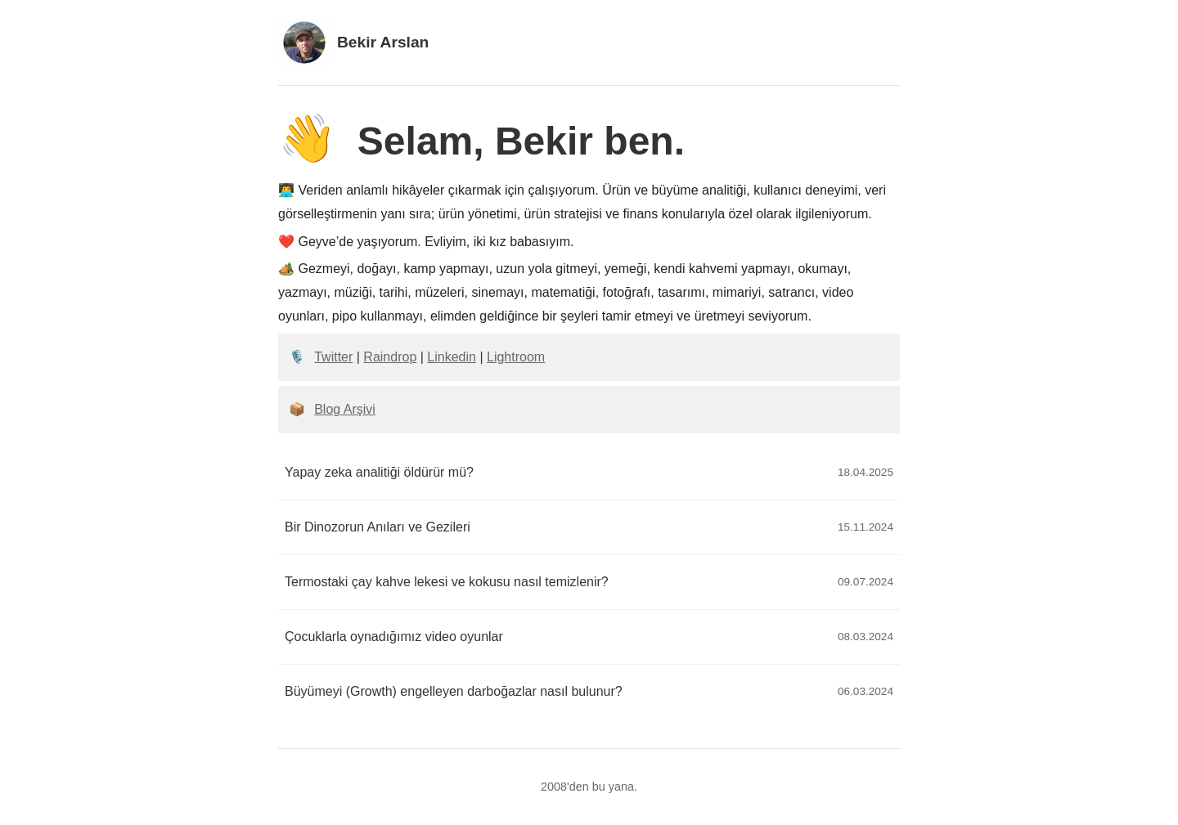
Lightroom (516, 357)
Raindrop (389, 357)
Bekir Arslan (353, 42)
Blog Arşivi (344, 409)
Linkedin (451, 357)
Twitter (333, 357)
